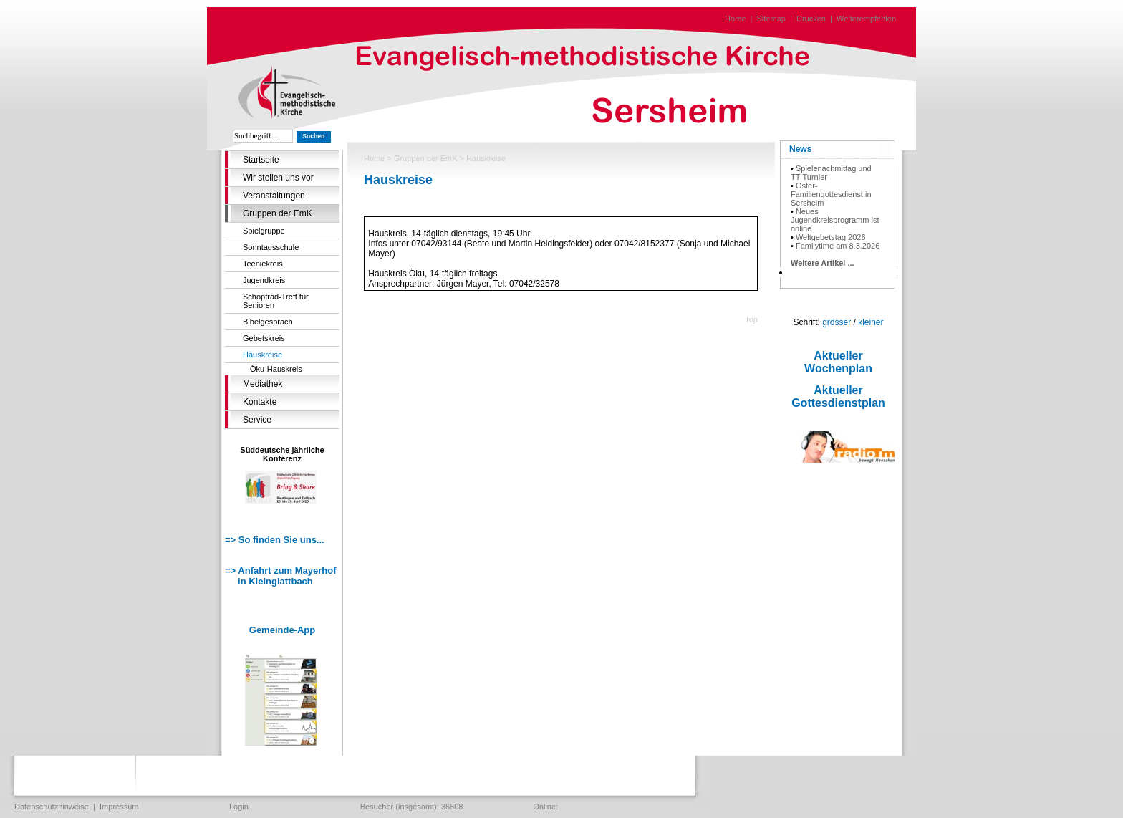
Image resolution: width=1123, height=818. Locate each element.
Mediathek (262, 384)
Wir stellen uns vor (278, 178)
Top (751, 319)
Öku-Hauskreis (276, 369)
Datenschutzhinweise (51, 806)
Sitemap (771, 18)
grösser (836, 322)
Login (239, 806)
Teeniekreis (263, 263)
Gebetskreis (264, 338)
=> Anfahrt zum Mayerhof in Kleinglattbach (281, 576)
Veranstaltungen (274, 196)
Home (735, 18)
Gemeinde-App (282, 630)
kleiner (870, 322)
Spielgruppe (264, 230)
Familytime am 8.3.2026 (837, 245)
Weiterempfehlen (866, 18)
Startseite (261, 160)
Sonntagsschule (271, 247)
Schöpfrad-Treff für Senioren (276, 300)
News (800, 149)
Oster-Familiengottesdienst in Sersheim (831, 194)
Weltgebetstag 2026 (831, 237)
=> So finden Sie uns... (274, 539)
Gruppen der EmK (277, 213)
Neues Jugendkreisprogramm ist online (835, 220)
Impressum (119, 806)
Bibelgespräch (268, 321)
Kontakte (259, 402)
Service (257, 420)
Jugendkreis (264, 280)
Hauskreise (262, 354)
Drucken (811, 18)
